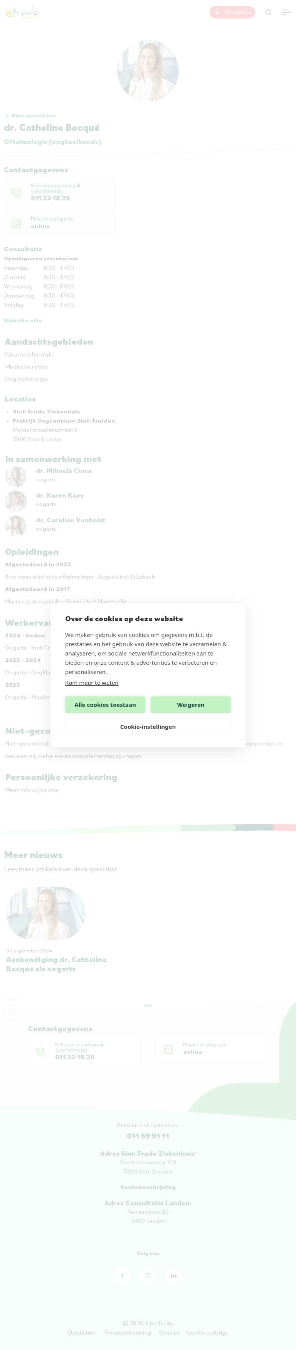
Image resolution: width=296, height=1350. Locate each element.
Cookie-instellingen (148, 726)
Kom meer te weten (92, 682)
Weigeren (190, 704)
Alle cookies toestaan (105, 704)
